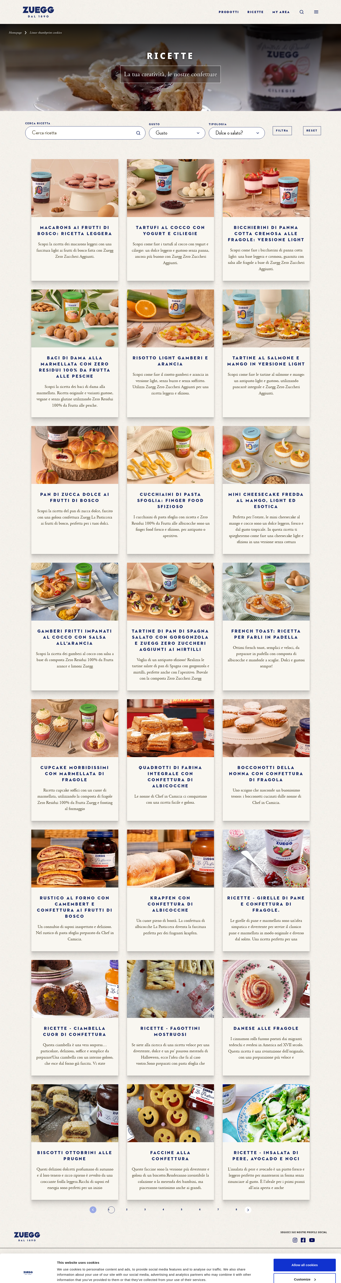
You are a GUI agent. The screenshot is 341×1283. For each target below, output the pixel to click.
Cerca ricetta (37, 123)
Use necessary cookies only (304, 1271)
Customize (305, 1257)
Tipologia (218, 124)
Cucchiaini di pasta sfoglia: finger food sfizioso (170, 500)
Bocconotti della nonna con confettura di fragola (266, 774)
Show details (67, 1269)
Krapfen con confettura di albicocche (170, 904)
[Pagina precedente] (93, 1209)
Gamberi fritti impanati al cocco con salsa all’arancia (74, 637)
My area (281, 12)
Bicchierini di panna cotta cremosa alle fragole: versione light (266, 234)
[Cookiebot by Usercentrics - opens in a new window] (28, 1274)
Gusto (154, 124)
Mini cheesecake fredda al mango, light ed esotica (266, 500)
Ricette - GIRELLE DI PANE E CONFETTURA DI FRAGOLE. (266, 904)
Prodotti (229, 12)
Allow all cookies (305, 1243)
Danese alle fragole (266, 1028)
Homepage (15, 33)
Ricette (255, 12)
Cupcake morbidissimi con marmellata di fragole (74, 774)
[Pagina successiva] (247, 1209)
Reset (312, 130)
